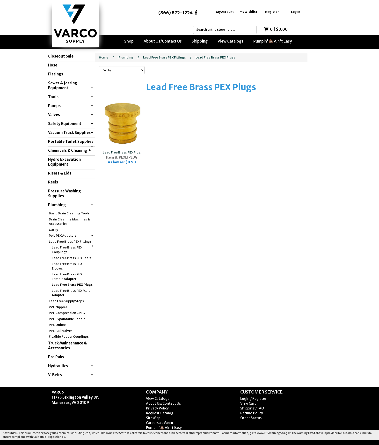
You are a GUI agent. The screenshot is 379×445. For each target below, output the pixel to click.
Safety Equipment (70, 123)
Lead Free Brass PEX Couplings (67, 249)
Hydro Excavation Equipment (70, 162)
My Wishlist (248, 12)
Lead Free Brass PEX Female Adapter (67, 276)
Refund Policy (251, 413)
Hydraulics (70, 366)
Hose (70, 65)
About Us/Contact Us (163, 41)
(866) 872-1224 (175, 12)
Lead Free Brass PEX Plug (122, 152)
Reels (70, 182)
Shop (129, 41)
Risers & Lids (59, 173)
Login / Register (253, 398)
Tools (70, 97)
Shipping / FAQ (252, 408)
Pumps (70, 105)
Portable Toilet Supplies (70, 142)
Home (103, 57)
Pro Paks (56, 357)
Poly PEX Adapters (71, 235)
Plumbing (70, 205)
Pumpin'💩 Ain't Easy (272, 41)
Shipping (200, 41)
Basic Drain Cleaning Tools (69, 213)
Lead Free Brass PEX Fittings (71, 242)
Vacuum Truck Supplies (70, 132)
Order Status (251, 418)
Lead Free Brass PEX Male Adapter (71, 293)
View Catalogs (230, 41)
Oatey (53, 230)
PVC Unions (57, 325)
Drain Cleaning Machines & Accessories (69, 221)
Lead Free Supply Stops (66, 301)
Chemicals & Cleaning (69, 150)
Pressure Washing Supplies (64, 193)
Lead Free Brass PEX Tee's (71, 258)
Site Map (153, 418)
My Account (225, 12)
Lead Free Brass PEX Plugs (72, 285)
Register (272, 12)
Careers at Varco (159, 423)
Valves (70, 114)
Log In (295, 12)
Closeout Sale (60, 56)
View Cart (248, 403)
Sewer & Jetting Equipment (70, 85)
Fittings (70, 74)
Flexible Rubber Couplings (69, 337)
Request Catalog (159, 413)
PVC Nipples (58, 307)
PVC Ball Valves (61, 331)
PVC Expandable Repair (67, 319)
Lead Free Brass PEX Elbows (67, 266)
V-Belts (70, 374)
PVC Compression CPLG (67, 313)
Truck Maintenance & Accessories (67, 345)
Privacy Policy (157, 408)
